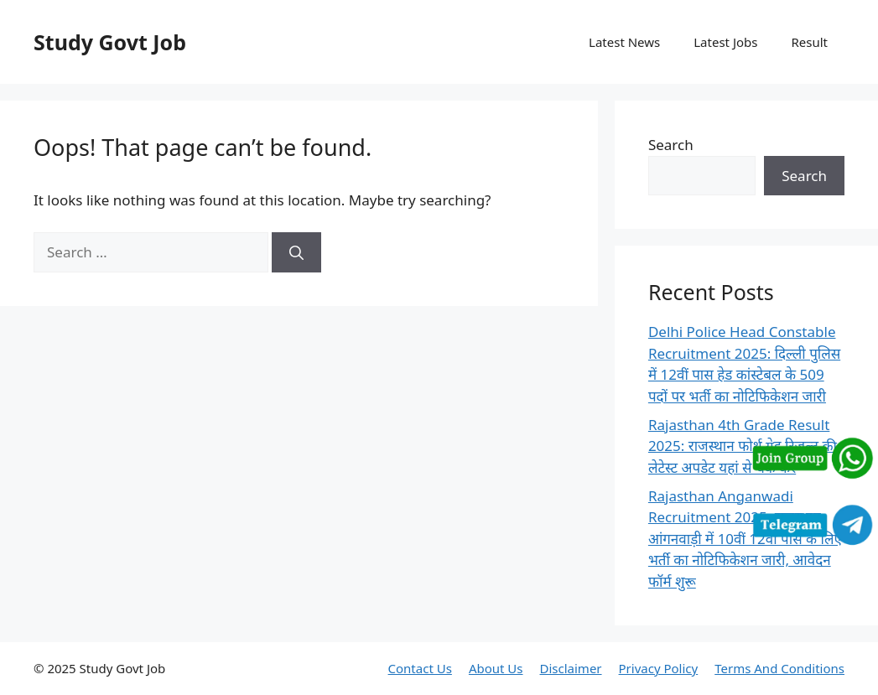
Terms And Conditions (779, 668)
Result (809, 42)
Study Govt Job (110, 42)
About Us (496, 668)
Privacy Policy (659, 668)
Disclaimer (571, 668)
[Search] (296, 252)
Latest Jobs (725, 42)
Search (671, 144)
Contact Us (420, 668)
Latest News (624, 42)
